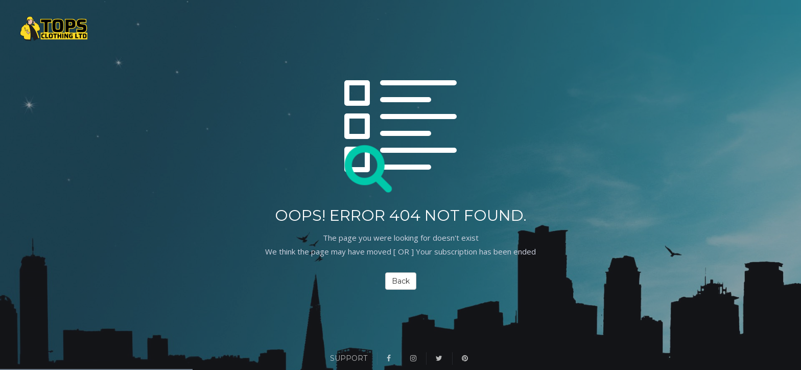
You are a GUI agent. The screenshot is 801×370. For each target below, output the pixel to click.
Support (348, 358)
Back (401, 281)
